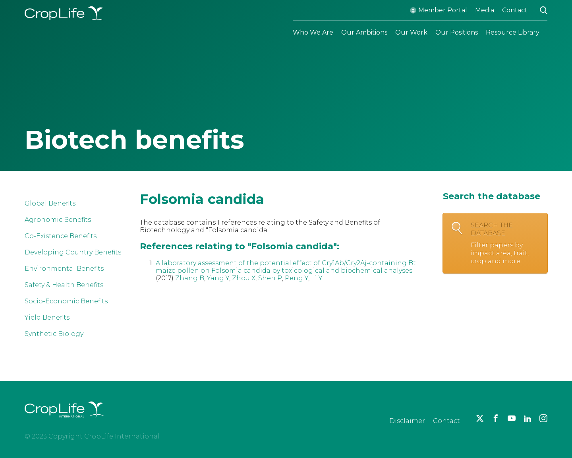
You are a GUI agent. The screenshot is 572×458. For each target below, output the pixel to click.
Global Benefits (50, 203)
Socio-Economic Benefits (66, 301)
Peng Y (296, 278)
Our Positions (456, 32)
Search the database (505, 243)
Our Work (411, 32)
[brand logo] (64, 422)
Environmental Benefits (64, 268)
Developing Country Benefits (73, 252)
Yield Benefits (47, 317)
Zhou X (243, 278)
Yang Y (218, 278)
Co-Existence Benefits (61, 236)
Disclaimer (407, 421)
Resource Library (512, 32)
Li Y (317, 278)
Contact (515, 10)
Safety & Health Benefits (64, 285)
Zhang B (189, 278)
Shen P (270, 278)
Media (484, 10)
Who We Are (313, 32)
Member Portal (442, 10)
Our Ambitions (364, 32)
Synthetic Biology (54, 334)
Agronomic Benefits (58, 219)
